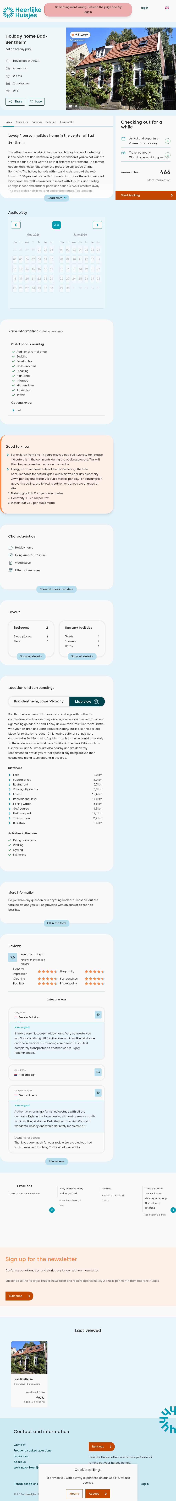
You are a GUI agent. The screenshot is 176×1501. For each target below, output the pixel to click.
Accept (94, 1493)
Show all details (31, 656)
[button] (16, 225)
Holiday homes (75, 7)
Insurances (21, 1456)
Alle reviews (56, 1161)
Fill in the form (56, 923)
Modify (74, 1493)
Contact (97, 7)
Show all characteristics (56, 589)
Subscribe (15, 1296)
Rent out (98, 1446)
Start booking (130, 195)
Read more (55, 198)
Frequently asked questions (32, 1450)
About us (20, 1462)
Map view (87, 701)
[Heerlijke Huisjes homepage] (22, 13)
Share (15, 101)
